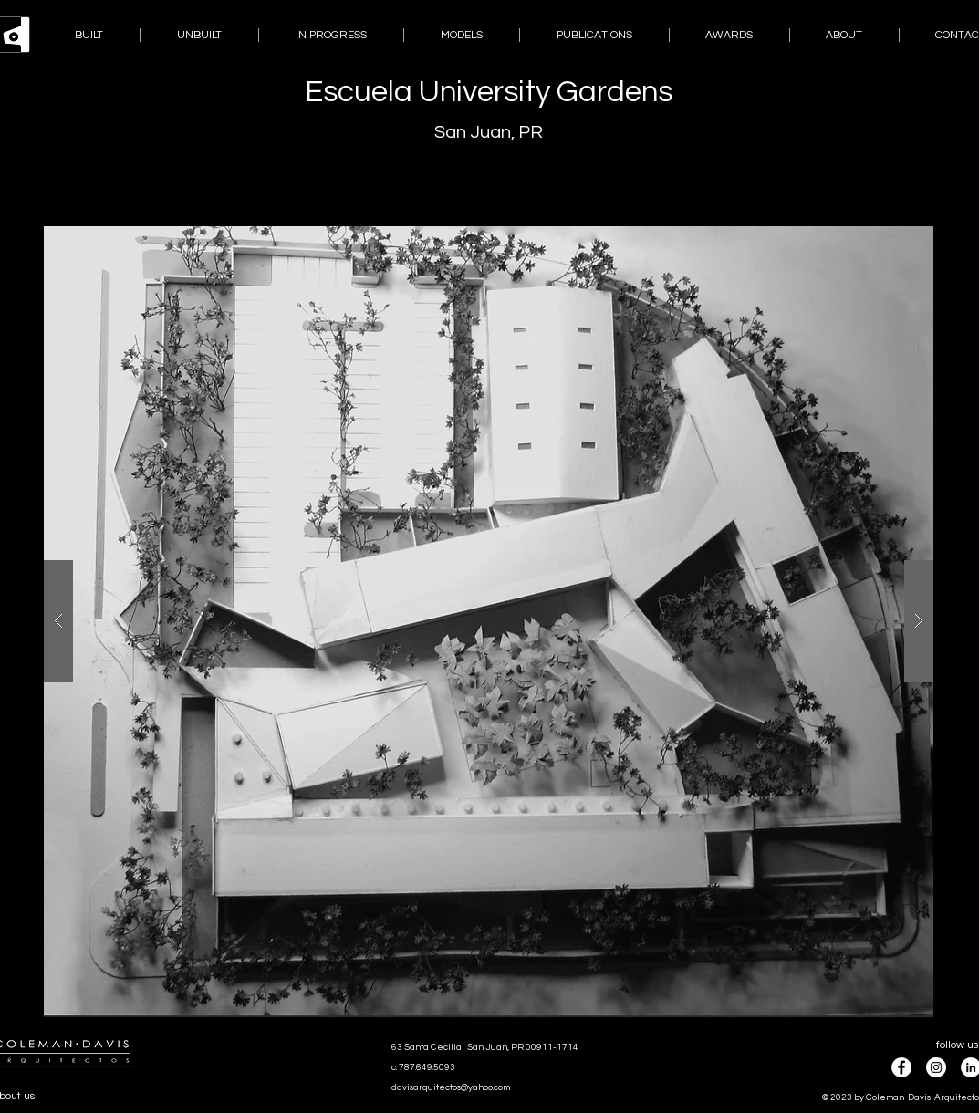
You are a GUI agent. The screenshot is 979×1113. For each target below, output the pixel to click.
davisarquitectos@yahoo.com (450, 1087)
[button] (488, 621)
